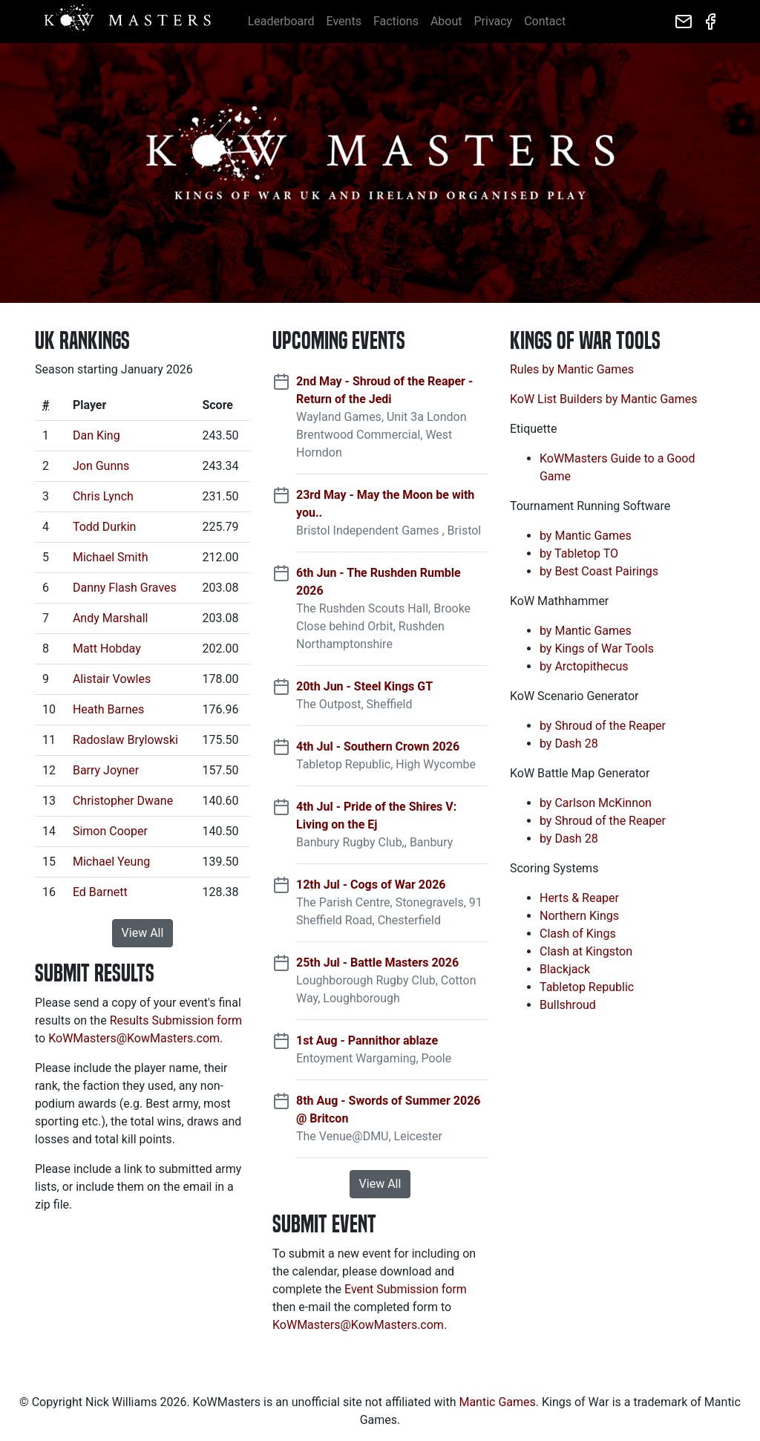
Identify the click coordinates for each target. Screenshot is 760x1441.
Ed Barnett (100, 892)
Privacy (493, 21)
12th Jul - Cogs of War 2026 (371, 885)
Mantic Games (497, 1402)
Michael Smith (110, 557)
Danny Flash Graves (125, 588)
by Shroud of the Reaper (603, 726)
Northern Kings (579, 916)
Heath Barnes (108, 709)
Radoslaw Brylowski (125, 740)
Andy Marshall (110, 618)
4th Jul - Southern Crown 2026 (377, 746)
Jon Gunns (101, 466)
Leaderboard (281, 21)
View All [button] (143, 933)
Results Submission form (176, 1020)
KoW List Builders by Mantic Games (604, 399)
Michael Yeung (111, 862)
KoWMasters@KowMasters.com (134, 1038)
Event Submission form (405, 1289)
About (446, 21)
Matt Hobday (107, 648)
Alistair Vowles (112, 679)
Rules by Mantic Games (572, 369)
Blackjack (565, 969)
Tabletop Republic (587, 987)
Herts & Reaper (579, 898)
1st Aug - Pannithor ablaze (367, 1040)
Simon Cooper (110, 831)
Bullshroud (568, 1005)
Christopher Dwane (123, 801)
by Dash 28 (569, 743)
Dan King (96, 435)
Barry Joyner (106, 770)
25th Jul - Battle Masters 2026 (377, 962)
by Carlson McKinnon (596, 803)
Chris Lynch (103, 496)
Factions (396, 21)
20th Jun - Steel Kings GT (364, 686)
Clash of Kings (578, 934)
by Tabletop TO (579, 553)
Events (344, 21)
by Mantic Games (586, 536)
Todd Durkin (105, 527)
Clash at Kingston (586, 951)
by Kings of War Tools (597, 648)
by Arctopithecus (584, 666)
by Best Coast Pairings (599, 571)
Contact (545, 21)
